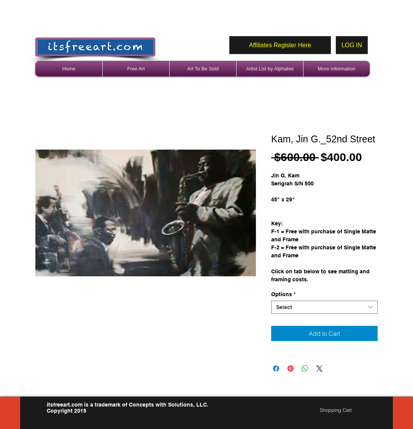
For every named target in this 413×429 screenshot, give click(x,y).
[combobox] (324, 307)
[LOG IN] (352, 45)
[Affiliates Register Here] (280, 45)
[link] (339, 410)
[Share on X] (319, 368)
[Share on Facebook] (276, 368)
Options (283, 294)
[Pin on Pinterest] (290, 368)
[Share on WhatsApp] (305, 368)
